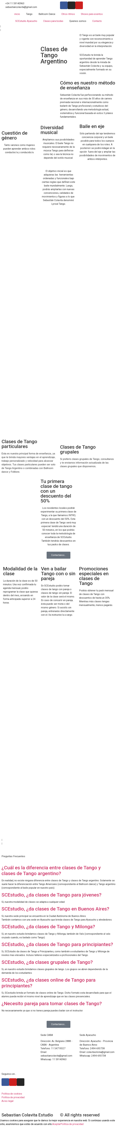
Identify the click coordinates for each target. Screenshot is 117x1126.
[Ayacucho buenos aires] (97, 1083)
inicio (17, 14)
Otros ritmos (68, 14)
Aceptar (56, 1124)
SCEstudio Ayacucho (26, 21)
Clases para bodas (53, 21)
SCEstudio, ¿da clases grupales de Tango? (47, 962)
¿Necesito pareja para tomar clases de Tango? (52, 1003)
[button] (58, 26)
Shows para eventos (92, 14)
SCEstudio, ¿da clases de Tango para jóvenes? (51, 895)
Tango (29, 14)
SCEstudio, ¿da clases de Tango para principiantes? (57, 944)
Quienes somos (77, 21)
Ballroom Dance (47, 14)
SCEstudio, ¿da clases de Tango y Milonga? (48, 926)
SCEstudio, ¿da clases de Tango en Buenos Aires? (55, 909)
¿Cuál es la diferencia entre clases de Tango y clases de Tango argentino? (51, 870)
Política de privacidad (71, 1124)
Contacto (97, 21)
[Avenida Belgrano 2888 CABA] (58, 1087)
